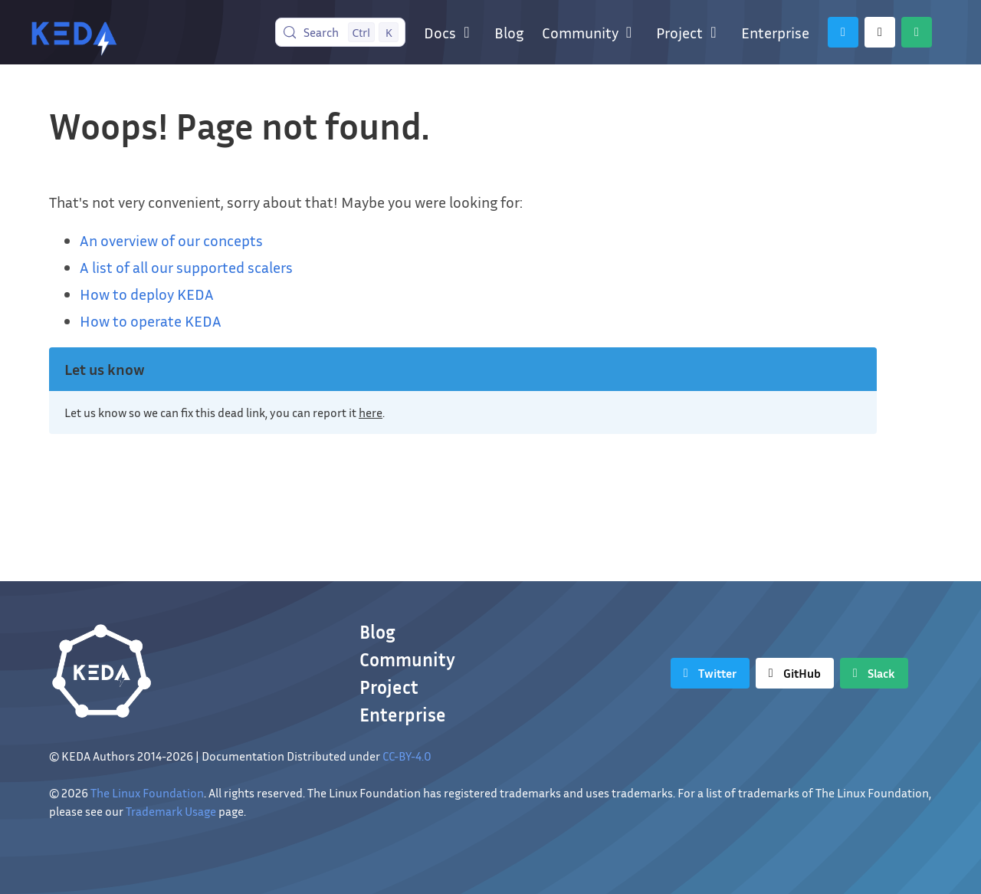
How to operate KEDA (150, 320)
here (370, 412)
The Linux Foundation (147, 792)
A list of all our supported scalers (186, 267)
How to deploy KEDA (147, 293)
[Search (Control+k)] (340, 32)
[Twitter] (843, 32)
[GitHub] (880, 32)
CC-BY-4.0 (406, 756)
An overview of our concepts (171, 240)
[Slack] (916, 32)
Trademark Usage (171, 811)
